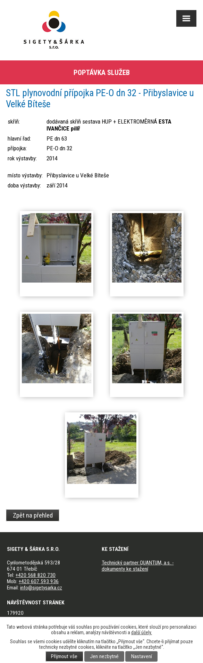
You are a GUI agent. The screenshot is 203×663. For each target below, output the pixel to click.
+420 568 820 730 (36, 575)
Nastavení (141, 656)
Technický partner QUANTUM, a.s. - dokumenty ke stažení (138, 566)
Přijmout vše (64, 656)
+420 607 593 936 (39, 581)
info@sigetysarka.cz (41, 588)
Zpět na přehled (33, 515)
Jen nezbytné (104, 656)
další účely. (141, 632)
